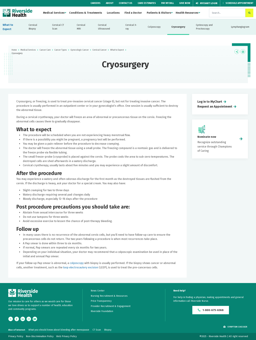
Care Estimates (147, 3)
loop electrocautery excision (80, 267)
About (109, 3)
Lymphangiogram (240, 26)
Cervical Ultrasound (104, 27)
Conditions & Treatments (85, 12)
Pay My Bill (167, 3)
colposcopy (77, 263)
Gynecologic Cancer (80, 50)
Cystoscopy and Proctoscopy (204, 27)
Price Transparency (101, 301)
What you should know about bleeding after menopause (58, 329)
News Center (98, 290)
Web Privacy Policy (66, 336)
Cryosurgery (178, 26)
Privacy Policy (15, 336)
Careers (95, 3)
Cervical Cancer (99, 50)
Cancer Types (60, 50)
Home (14, 50)
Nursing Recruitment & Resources (109, 295)
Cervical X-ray (131, 27)
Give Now (184, 3)
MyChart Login (206, 3)
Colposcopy (154, 26)
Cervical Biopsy (33, 27)
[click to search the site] (249, 13)
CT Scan (97, 329)
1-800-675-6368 (211, 310)
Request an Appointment (214, 106)
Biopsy (107, 329)
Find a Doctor (133, 12)
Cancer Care (45, 50)
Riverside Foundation (102, 311)
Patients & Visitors (159, 12)
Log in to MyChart (209, 102)
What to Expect (8, 27)
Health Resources (187, 12)
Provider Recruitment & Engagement (110, 306)
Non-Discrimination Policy (40, 336)
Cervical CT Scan (58, 27)
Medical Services (53, 12)
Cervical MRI (81, 27)
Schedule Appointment (238, 3)
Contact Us (125, 3)
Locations (113, 12)
